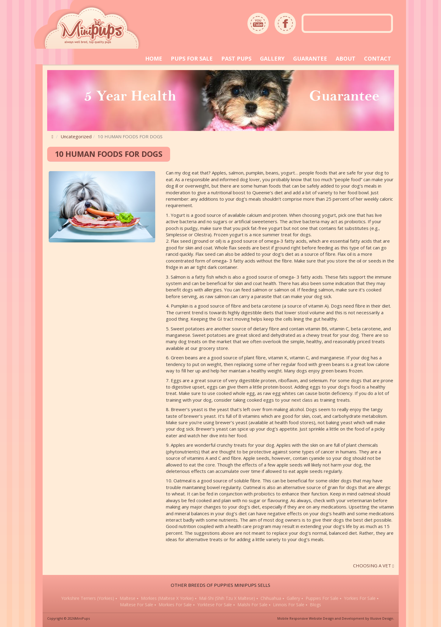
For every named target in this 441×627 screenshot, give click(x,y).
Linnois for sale (288, 607)
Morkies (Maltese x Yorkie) (167, 601)
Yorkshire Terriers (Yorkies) (87, 601)
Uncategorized (76, 136)
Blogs (315, 607)
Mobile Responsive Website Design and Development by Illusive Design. (335, 618)
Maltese (127, 601)
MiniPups (82, 618)
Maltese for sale (136, 607)
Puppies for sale (322, 601)
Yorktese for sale (214, 607)
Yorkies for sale (360, 601)
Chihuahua (271, 601)
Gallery (293, 601)
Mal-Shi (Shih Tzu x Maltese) (227, 601)
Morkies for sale (175, 607)
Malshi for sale (252, 607)
